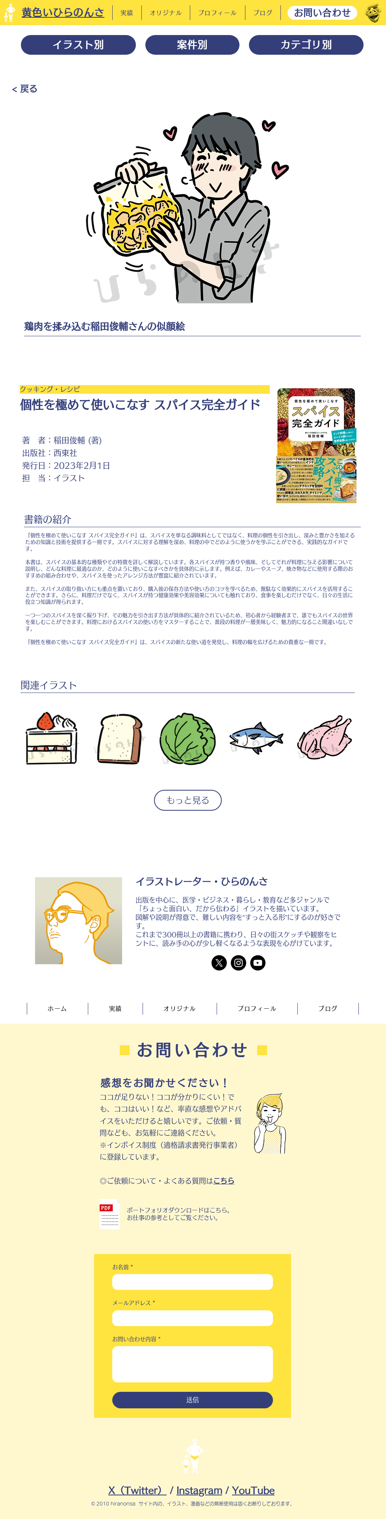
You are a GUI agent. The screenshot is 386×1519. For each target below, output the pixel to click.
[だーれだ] (373, 13)
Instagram (199, 1490)
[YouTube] (257, 963)
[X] (219, 963)
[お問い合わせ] (322, 13)
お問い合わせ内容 (136, 1339)
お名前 (122, 1267)
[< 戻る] (24, 89)
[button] (110, 1214)
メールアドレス (133, 1303)
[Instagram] (238, 963)
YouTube (253, 1490)
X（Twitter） (137, 1490)
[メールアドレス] (190, 1318)
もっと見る (188, 800)
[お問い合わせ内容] (192, 1364)
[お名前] (190, 1282)
